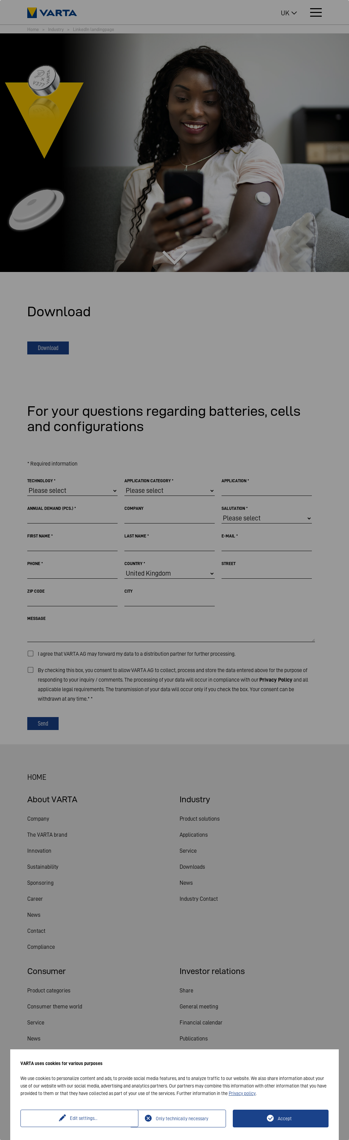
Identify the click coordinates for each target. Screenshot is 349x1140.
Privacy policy (242, 1093)
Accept (285, 1118)
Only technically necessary (182, 1118)
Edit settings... (76, 1118)
